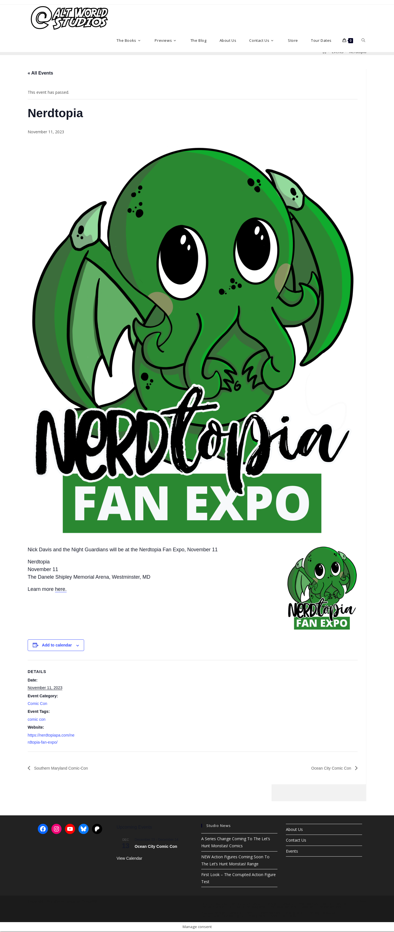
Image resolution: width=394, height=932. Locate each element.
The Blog (313, 913)
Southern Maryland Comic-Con (64, 768)
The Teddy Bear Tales (283, 907)
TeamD (326, 904)
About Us (294, 829)
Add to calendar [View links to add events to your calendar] (57, 645)
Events (292, 851)
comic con (36, 719)
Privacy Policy (257, 916)
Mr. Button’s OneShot (246, 904)
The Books (359, 901)
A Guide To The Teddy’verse (247, 907)
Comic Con (37, 703)
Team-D (250, 913)
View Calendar (129, 858)
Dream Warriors (307, 904)
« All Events (40, 73)
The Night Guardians (279, 904)
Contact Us (296, 840)
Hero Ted (341, 904)
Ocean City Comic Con (328, 768)
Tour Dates (289, 916)
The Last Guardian (213, 907)
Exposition (307, 907)
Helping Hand (293, 913)
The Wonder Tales (329, 907)
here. (61, 589)
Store (274, 916)
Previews (207, 913)
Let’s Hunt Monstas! (214, 904)
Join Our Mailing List (230, 916)
